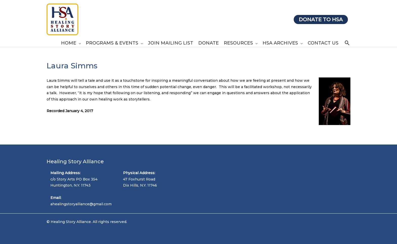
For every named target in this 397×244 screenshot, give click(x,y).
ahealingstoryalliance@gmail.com (81, 204)
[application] (78, 43)
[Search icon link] (347, 43)
